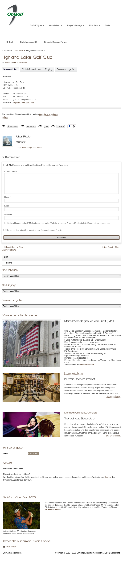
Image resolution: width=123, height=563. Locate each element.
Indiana (22, 50)
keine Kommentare (19, 62)
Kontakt (87, 553)
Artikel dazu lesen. (53, 509)
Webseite (8, 214)
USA (15, 50)
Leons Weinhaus (73, 373)
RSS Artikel (11, 547)
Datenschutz (114, 553)
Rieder (7, 62)
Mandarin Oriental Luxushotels (80, 412)
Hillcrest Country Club (13, 247)
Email (7, 205)
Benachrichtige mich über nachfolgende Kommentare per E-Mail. (32, 230)
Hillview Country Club (110, 247)
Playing (48, 69)
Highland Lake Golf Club (23, 102)
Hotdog (107, 477)
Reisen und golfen (66, 69)
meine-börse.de (87, 365)
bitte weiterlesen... (113, 396)
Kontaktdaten (9, 69)
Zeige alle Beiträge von (30, 148)
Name (7, 197)
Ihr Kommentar (10, 171)
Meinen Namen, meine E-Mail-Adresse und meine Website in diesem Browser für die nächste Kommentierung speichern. (59, 223)
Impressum (97, 553)
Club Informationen (31, 69)
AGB (105, 553)
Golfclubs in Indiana (48, 114)
